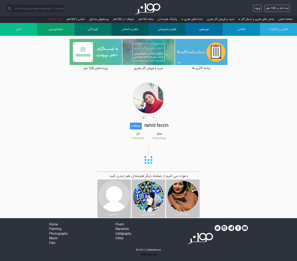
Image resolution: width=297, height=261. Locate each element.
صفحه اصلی (285, 19)
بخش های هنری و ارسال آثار (256, 19)
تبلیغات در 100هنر (123, 19)
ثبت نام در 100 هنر (277, 8)
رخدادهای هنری (192, 19)
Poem (119, 224)
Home (53, 224)
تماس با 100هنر (75, 19)
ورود (257, 8)
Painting (55, 229)
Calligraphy (123, 234)
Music (53, 238)
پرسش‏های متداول (99, 19)
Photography (58, 234)
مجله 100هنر (145, 19)
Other (119, 238)
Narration (122, 229)
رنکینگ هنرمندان (167, 19)
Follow (135, 126)
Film (52, 243)
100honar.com (148, 254)
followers (138, 138)
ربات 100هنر (55, 19)
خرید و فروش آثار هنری (220, 19)
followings (159, 138)
